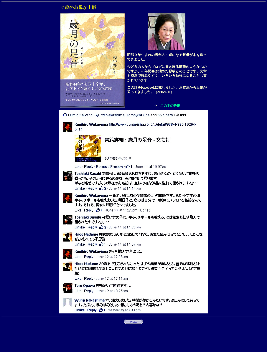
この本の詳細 (170, 106)
